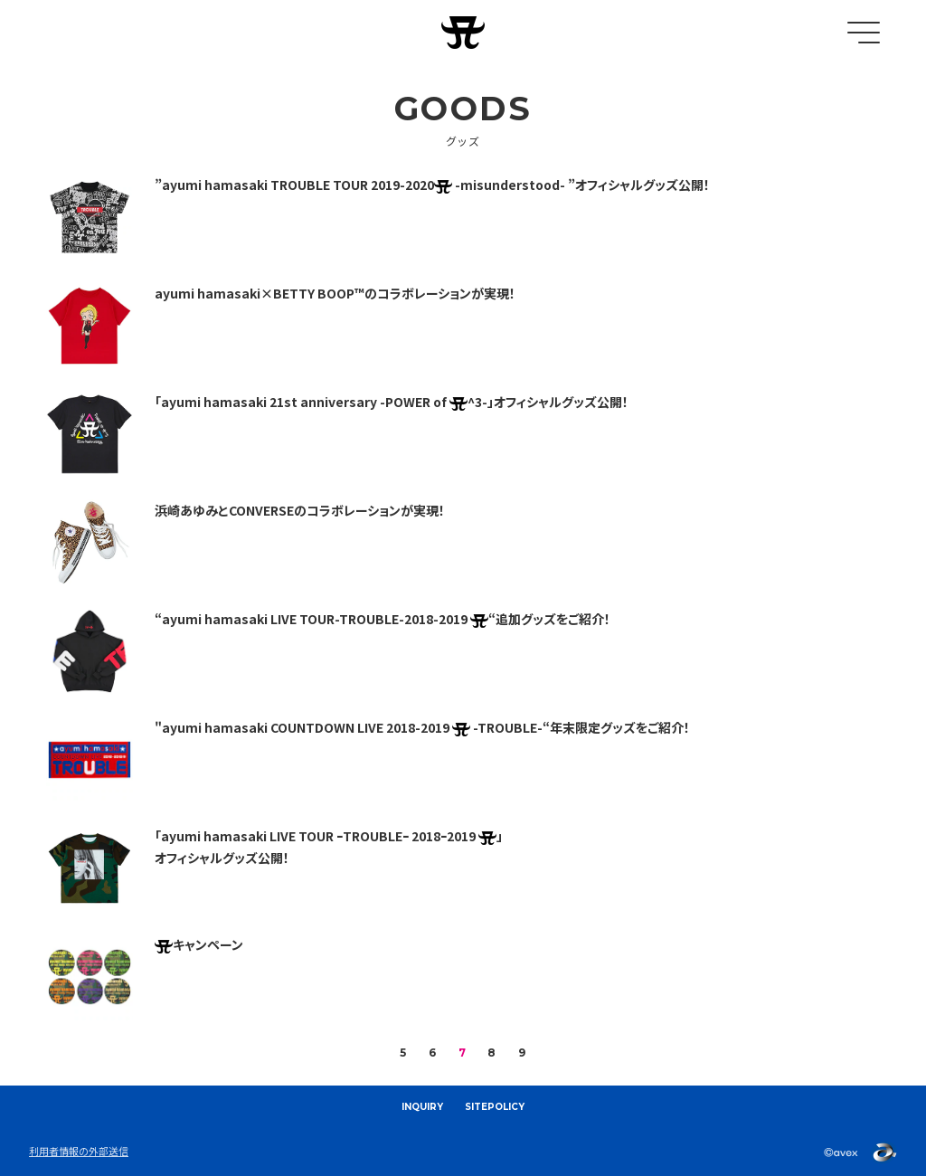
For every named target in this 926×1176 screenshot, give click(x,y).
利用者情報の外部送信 (78, 1150)
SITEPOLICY (494, 1107)
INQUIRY (422, 1107)
